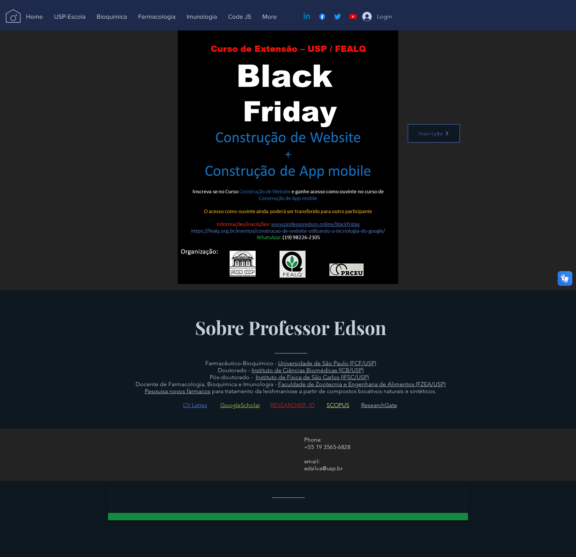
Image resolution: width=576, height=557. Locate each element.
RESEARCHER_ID (292, 405)
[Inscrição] (434, 133)
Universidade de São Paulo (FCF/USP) (327, 363)
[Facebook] (322, 16)
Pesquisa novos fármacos (177, 391)
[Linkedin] (307, 16)
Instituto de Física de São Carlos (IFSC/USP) (312, 377)
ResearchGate (379, 405)
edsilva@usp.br (323, 468)
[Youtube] (353, 16)
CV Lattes (195, 405)
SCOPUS (338, 405)
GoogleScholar (240, 405)
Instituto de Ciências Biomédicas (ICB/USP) (308, 370)
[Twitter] (338, 16)
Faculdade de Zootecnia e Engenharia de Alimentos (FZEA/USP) (362, 384)
